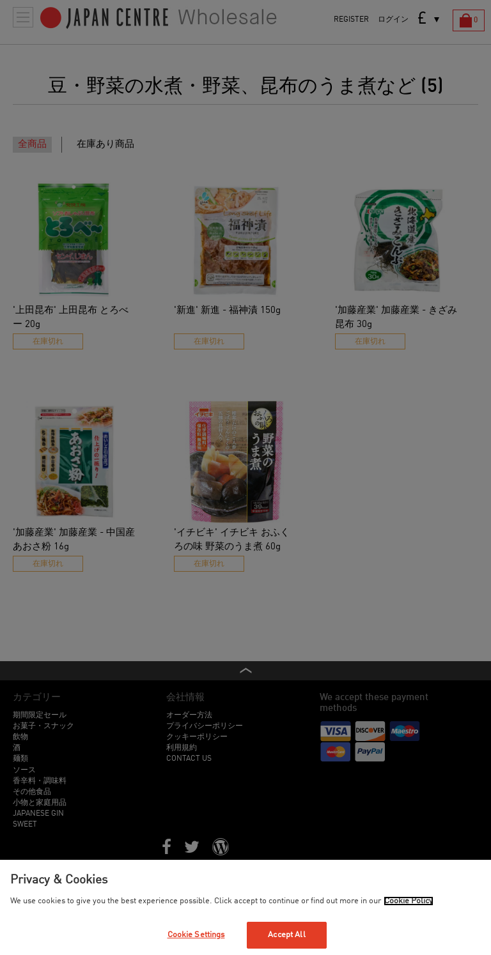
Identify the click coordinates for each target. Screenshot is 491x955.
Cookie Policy (408, 901)
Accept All (286, 935)
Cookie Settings (196, 935)
